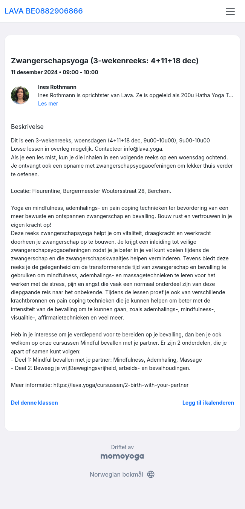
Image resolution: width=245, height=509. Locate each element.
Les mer (48, 103)
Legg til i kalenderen (208, 402)
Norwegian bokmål (122, 474)
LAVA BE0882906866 (44, 10)
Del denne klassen (34, 402)
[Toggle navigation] (230, 11)
